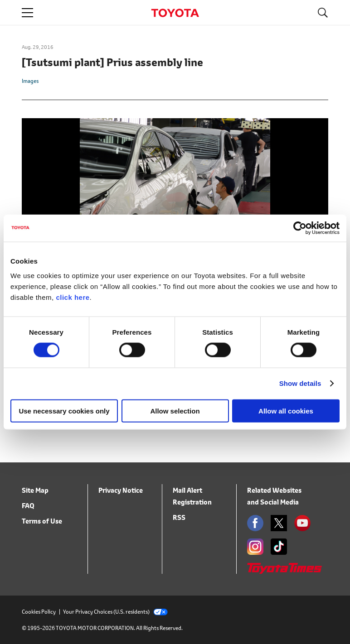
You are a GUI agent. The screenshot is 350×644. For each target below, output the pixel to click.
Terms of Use (42, 521)
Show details (300, 383)
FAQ (28, 505)
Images (30, 81)
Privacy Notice (120, 490)
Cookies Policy (39, 611)
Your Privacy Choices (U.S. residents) (115, 611)
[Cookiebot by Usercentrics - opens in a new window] (300, 228)
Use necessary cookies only (64, 410)
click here (72, 297)
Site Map (35, 490)
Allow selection (174, 410)
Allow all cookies (285, 410)
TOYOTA (175, 13)
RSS (179, 517)
